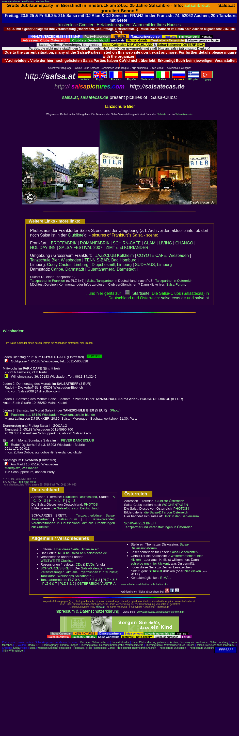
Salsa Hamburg (219, 642)
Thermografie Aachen (144, 647)
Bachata (85, 642)
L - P (61, 501)
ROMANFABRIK (94, 243)
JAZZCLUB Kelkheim (114, 255)
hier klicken (192, 571)
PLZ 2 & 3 (92, 580)
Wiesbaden (13, 331)
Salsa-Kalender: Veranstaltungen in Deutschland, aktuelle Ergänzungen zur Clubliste (73, 523)
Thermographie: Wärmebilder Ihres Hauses (170, 645)
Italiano (163, 78)
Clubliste (161, 114)
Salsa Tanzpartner (100, 281)
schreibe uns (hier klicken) (150, 563)
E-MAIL (165, 578)
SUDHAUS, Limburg (153, 264)
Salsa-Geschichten (184, 552)
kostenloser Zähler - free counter (113, 647)
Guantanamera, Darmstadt (111, 269)
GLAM (149, 243)
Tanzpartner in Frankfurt (47, 281)
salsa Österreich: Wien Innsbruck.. (216, 645)
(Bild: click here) (27, 481)
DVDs (90, 564)
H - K (53, 501)
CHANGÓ (184, 243)
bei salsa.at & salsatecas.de (82, 553)
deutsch (84, 78)
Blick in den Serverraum (181, 516)
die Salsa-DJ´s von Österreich (166, 512)
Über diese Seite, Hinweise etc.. (77, 549)
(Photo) (115, 410)
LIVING (165, 243)
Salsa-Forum (175, 284)
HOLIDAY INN (43, 247)
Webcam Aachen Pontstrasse (54, 647)
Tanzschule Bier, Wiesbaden (55, 260)
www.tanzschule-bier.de (77, 415)
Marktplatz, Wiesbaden (21, 468)
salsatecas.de (94, 97)
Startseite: (138, 293)
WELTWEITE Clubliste (57, 561)
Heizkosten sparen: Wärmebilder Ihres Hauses (139, 25)
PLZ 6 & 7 (49, 583)
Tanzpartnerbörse (53, 580)
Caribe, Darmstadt (67, 269)
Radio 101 (34, 645)
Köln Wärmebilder (13, 650)
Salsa (95, 642)
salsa (103, 642)
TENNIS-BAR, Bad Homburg (111, 260)
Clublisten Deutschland (80, 497)
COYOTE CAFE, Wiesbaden (163, 255)
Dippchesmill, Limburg (112, 264)
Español (131, 78)
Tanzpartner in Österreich (173, 281)
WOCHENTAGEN (175, 505)
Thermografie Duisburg (201, 647)
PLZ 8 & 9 (67, 583)
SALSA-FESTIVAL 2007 (80, 247)
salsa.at (70, 97)
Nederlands (147, 78)
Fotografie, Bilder (82, 647)
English (100, 78)
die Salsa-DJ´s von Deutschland (75, 508)
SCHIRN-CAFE (126, 243)
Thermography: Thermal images (60, 645)
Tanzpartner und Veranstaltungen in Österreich (158, 527)
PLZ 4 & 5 (110, 580)
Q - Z (71, 501)
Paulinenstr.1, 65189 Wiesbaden (34, 415)
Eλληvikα (193, 78)
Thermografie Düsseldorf (172, 647)
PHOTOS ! (92, 504)
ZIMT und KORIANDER (127, 247)
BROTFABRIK (63, 243)
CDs (79, 564)
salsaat (202, 298)
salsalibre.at (197, 5)
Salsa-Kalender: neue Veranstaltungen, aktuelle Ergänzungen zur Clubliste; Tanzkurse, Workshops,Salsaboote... (79, 572)
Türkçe (207, 78)
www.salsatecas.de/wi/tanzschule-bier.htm (26, 1)
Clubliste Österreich (169, 501)
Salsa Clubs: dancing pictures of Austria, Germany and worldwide (170, 642)
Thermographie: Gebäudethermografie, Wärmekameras (112, 645)
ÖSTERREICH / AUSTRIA (96, 583)
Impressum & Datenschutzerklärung (87, 611)
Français (115, 78)
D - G (42, 501)
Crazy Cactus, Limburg (67, 264)
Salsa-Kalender (184, 114)
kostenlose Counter (75, 25)
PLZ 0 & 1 (75, 580)
